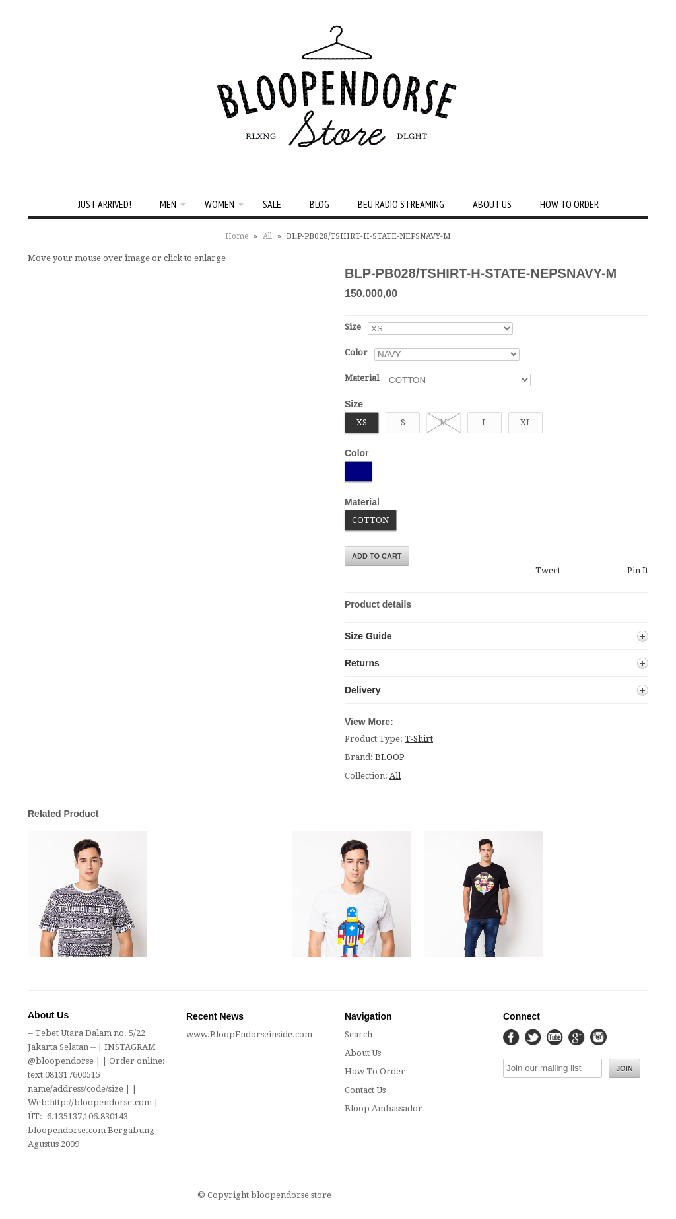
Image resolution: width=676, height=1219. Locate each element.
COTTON (370, 520)
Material (362, 378)
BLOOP (390, 757)
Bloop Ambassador (383, 1108)
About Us (492, 204)
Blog (319, 204)
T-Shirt (419, 739)
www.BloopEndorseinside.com (249, 1034)
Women (219, 204)
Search (358, 1034)
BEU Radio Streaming (401, 204)
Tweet (547, 570)
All (267, 236)
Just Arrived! (104, 204)
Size (353, 326)
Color (356, 352)
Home (236, 236)
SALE (272, 204)
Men (168, 204)
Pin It (637, 570)
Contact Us (365, 1090)
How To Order (569, 204)
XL (525, 422)
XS (361, 422)
